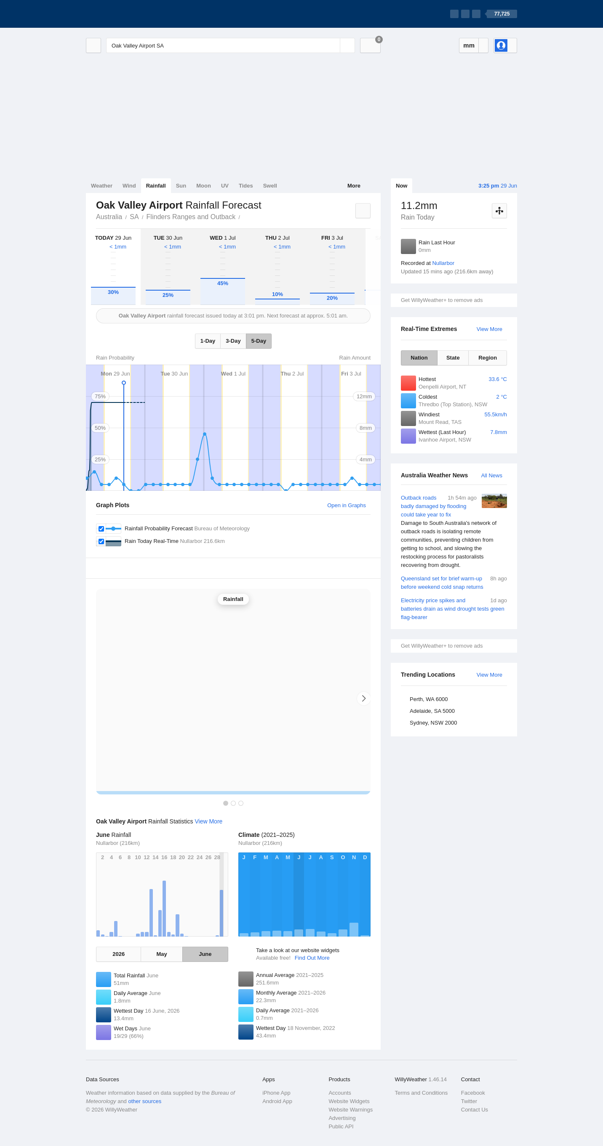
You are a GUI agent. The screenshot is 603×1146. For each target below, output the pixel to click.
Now (401, 186)
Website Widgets (348, 1101)
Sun (181, 186)
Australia (109, 216)
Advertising (341, 1118)
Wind (129, 186)
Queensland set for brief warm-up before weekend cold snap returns (454, 582)
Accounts (339, 1093)
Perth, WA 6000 (429, 699)
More (353, 186)
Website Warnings (350, 1109)
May (161, 954)
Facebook (473, 1093)
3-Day (233, 341)
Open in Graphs (346, 505)
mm (469, 45)
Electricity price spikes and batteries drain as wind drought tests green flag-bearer (454, 608)
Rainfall (156, 186)
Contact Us (474, 1109)
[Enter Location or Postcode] (230, 45)
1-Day (207, 341)
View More (489, 329)
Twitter (469, 1101)
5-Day (258, 341)
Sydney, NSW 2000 (433, 723)
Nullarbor (443, 263)
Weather (101, 186)
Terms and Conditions (421, 1093)
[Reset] (332, 45)
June (205, 954)
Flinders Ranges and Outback (191, 216)
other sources (144, 1101)
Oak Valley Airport (244, 216)
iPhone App (276, 1093)
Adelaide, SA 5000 (432, 711)
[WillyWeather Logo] (125, 14)
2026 (118, 954)
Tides (246, 186)
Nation (419, 358)
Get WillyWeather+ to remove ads (442, 300)
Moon (203, 186)
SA (134, 216)
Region (487, 358)
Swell (270, 186)
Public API (340, 1126)
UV (225, 186)
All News (491, 475)
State (453, 358)
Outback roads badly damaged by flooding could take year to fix (454, 531)
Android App (277, 1101)
